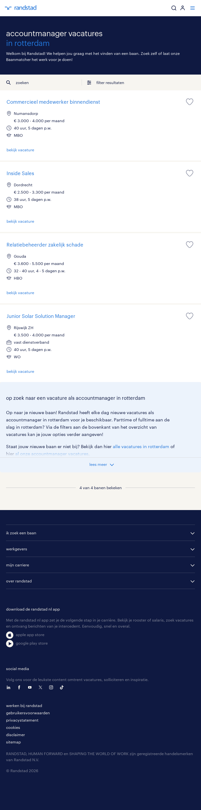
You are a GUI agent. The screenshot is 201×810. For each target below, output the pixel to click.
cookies (13, 727)
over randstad (19, 581)
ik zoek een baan (21, 532)
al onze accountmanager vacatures (51, 453)
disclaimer (15, 734)
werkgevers (16, 548)
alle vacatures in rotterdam (141, 446)
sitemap (13, 742)
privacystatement (22, 720)
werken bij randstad (24, 705)
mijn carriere (17, 565)
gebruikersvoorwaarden (28, 712)
